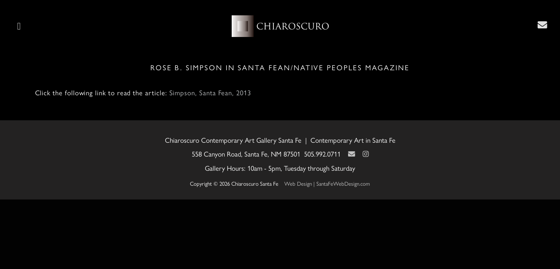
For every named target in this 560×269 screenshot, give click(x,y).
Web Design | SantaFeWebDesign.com (327, 183)
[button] (19, 26)
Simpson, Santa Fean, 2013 (210, 93)
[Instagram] (366, 154)
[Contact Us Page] (542, 25)
